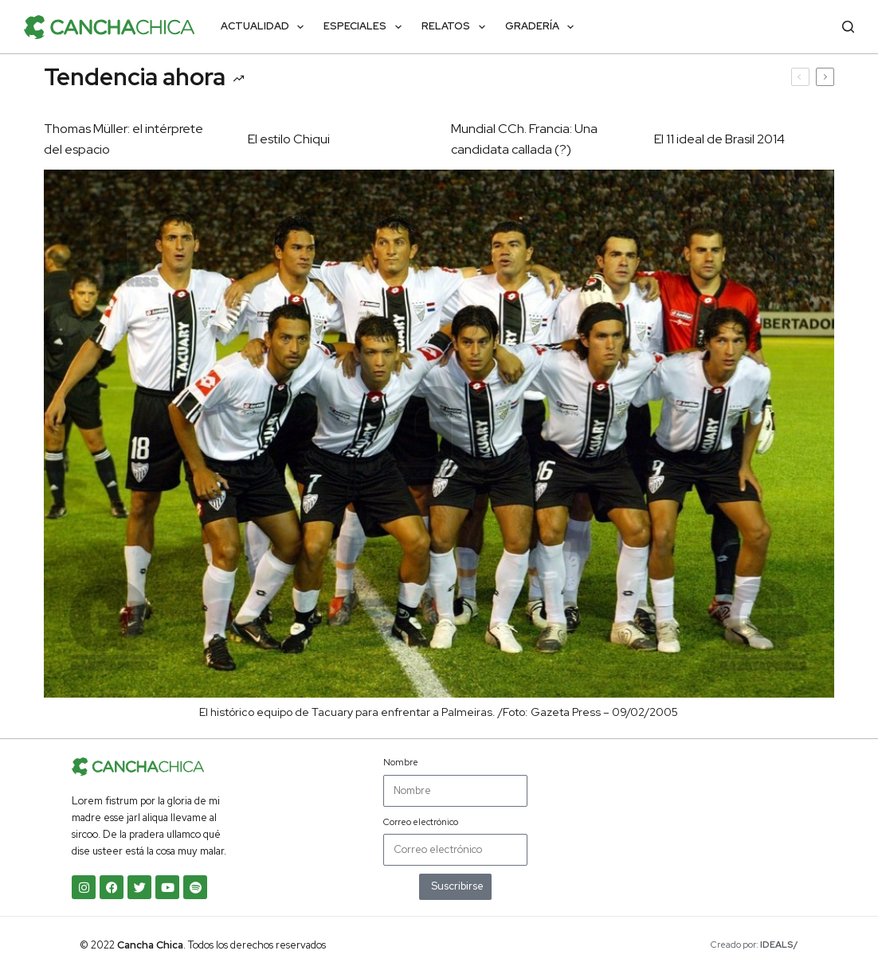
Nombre (400, 762)
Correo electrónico (420, 821)
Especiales (365, 27)
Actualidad (266, 27)
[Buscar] (848, 27)
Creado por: (754, 944)
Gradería (543, 27)
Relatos (456, 27)
